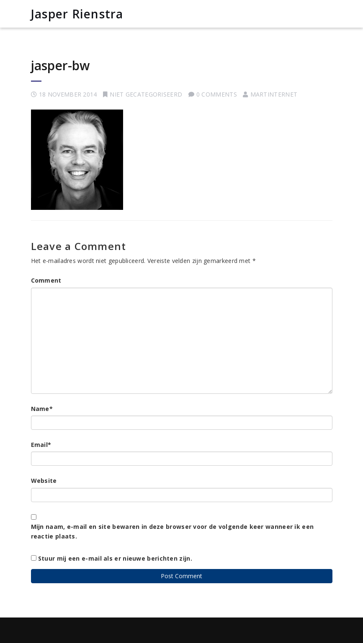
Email (41, 445)
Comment (46, 280)
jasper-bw (60, 65)
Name (42, 409)
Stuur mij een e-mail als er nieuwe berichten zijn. (115, 558)
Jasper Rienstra (77, 14)
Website (44, 481)
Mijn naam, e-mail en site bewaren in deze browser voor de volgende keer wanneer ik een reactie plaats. (172, 531)
